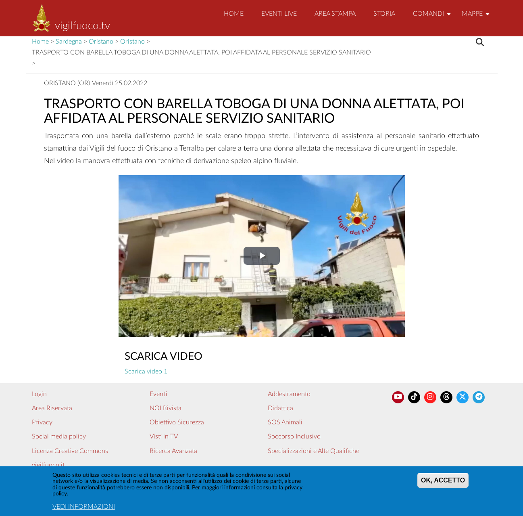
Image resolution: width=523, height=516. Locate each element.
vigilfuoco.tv (82, 26)
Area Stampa (335, 13)
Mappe (477, 17)
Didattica (280, 408)
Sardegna (69, 41)
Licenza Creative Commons (70, 451)
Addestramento (289, 394)
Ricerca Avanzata (173, 451)
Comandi (433, 17)
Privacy (42, 422)
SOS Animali (285, 422)
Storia (384, 13)
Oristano (101, 41)
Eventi (158, 394)
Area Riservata (52, 408)
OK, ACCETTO (443, 480)
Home (234, 13)
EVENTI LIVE (279, 13)
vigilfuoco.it (48, 465)
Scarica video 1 (146, 371)
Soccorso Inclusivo (294, 436)
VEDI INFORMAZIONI (83, 506)
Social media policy (59, 436)
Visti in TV (164, 436)
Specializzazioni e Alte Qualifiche (313, 451)
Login (39, 394)
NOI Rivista (165, 408)
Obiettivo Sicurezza (177, 422)
